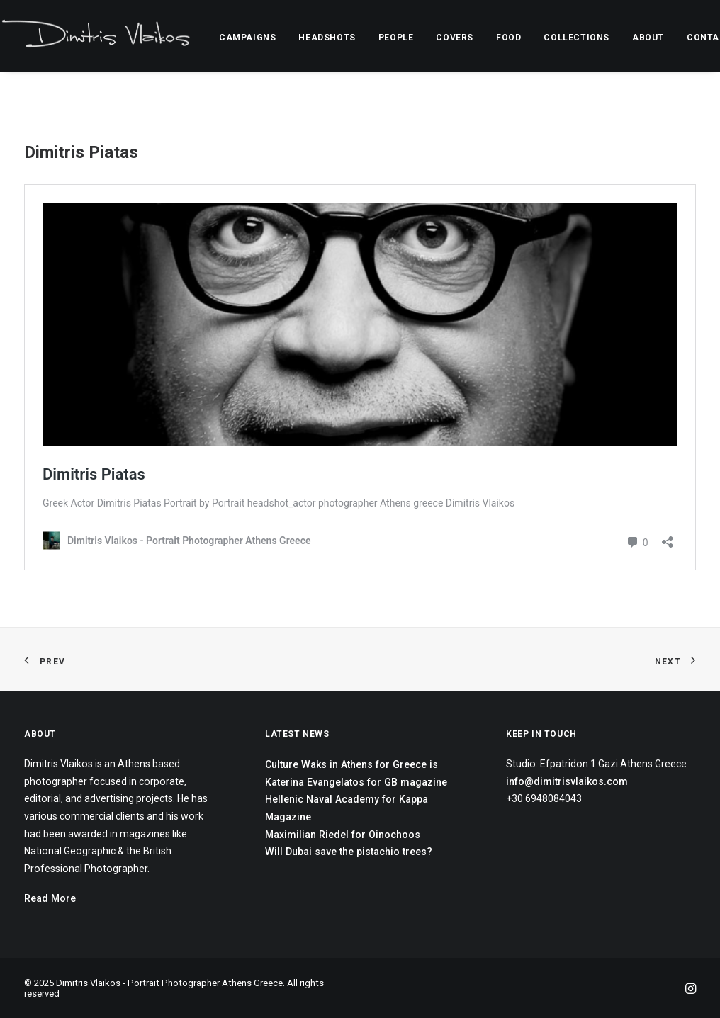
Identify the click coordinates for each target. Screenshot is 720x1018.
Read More (50, 898)
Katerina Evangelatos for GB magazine (356, 782)
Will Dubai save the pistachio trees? (348, 851)
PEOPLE (396, 38)
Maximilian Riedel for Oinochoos (342, 834)
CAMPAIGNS (247, 38)
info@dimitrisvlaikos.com (567, 781)
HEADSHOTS (326, 38)
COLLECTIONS (576, 38)
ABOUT (648, 38)
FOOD (508, 38)
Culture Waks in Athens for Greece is (351, 764)
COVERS (454, 38)
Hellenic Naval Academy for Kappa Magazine (346, 807)
